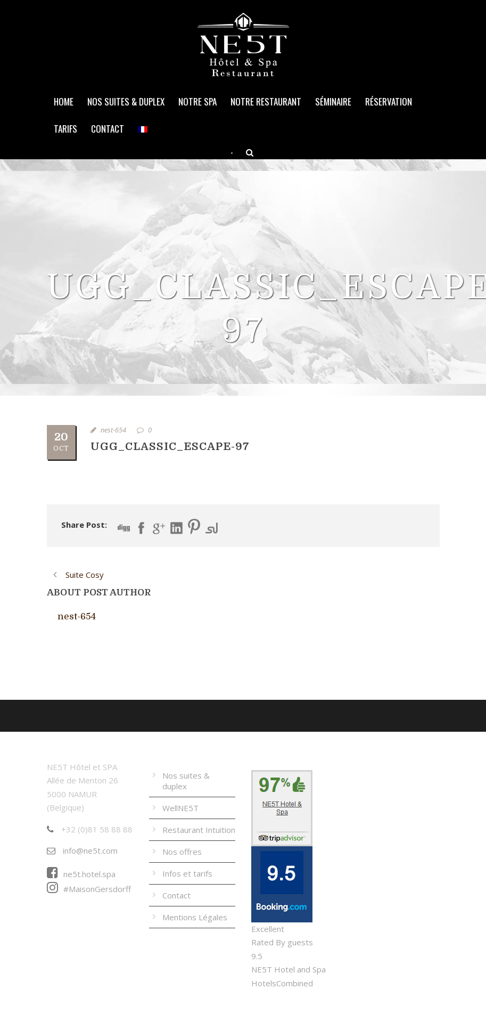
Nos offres (182, 851)
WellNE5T (180, 808)
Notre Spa (197, 101)
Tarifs (65, 128)
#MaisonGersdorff (89, 889)
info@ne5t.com (82, 850)
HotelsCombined (282, 983)
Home (63, 101)
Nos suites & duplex (125, 101)
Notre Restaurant (265, 101)
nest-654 (113, 430)
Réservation (388, 101)
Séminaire (333, 101)
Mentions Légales (194, 917)
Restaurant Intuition (198, 829)
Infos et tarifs (187, 873)
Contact (107, 128)
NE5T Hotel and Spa (288, 969)
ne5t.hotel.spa (81, 874)
